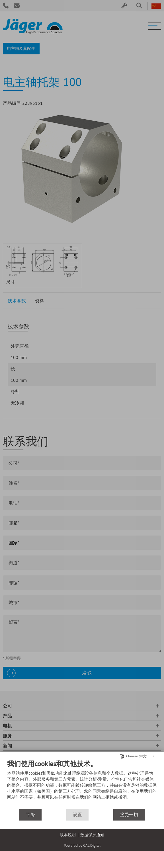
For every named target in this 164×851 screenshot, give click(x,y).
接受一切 (129, 814)
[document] (82, 783)
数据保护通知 (92, 834)
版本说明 (68, 834)
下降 (30, 814)
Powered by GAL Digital (82, 845)
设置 (77, 814)
